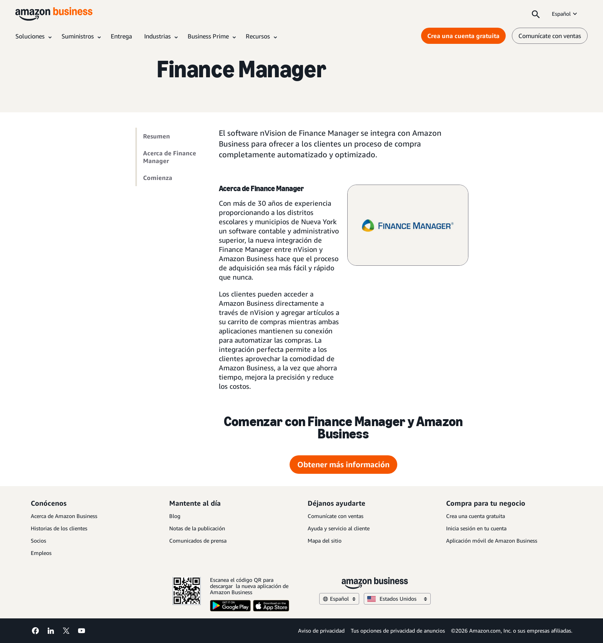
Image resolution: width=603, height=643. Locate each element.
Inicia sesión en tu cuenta (476, 528)
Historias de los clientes (59, 528)
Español (565, 13)
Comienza (157, 178)
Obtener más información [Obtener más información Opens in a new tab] (343, 464)
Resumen (156, 136)
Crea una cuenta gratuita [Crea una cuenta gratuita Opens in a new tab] (463, 36)
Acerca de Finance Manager (169, 157)
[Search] (535, 13)
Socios (38, 540)
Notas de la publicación (197, 528)
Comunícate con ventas (335, 516)
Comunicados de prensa (198, 540)
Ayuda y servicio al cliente (339, 528)
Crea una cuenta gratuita (475, 516)
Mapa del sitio (324, 540)
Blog (174, 516)
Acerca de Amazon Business (64, 516)
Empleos (41, 553)
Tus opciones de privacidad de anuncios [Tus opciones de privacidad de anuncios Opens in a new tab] (398, 630)
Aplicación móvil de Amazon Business (491, 540)
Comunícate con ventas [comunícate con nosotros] (549, 36)
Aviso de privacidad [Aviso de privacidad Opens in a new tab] (321, 630)
